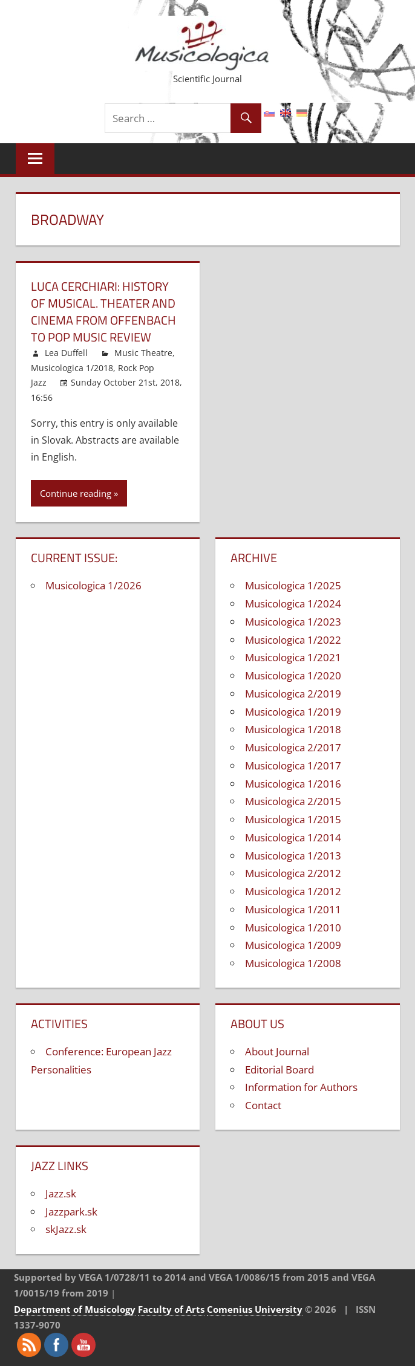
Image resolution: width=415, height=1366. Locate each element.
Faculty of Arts (171, 1309)
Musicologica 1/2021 (293, 657)
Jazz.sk (60, 1193)
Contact (263, 1105)
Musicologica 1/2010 (293, 927)
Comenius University (254, 1309)
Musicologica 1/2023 (293, 622)
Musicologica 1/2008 (293, 963)
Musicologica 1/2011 (293, 909)
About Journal (277, 1051)
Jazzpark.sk (71, 1212)
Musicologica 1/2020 (293, 675)
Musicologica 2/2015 (293, 801)
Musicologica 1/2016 (293, 784)
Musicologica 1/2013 (293, 856)
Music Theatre (143, 352)
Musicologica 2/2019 (293, 694)
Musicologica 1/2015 (293, 819)
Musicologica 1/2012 (293, 891)
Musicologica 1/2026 (93, 585)
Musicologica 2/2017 (293, 747)
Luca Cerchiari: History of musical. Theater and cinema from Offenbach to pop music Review (103, 311)
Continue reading (75, 493)
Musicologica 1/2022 (293, 640)
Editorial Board (279, 1069)
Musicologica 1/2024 (293, 603)
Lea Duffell (66, 352)
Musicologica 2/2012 (293, 873)
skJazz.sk (66, 1229)
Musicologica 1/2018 (72, 368)
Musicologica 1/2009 (293, 945)
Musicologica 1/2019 (293, 712)
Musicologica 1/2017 (293, 765)
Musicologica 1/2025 (293, 585)
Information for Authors (301, 1087)
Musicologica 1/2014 (293, 837)
